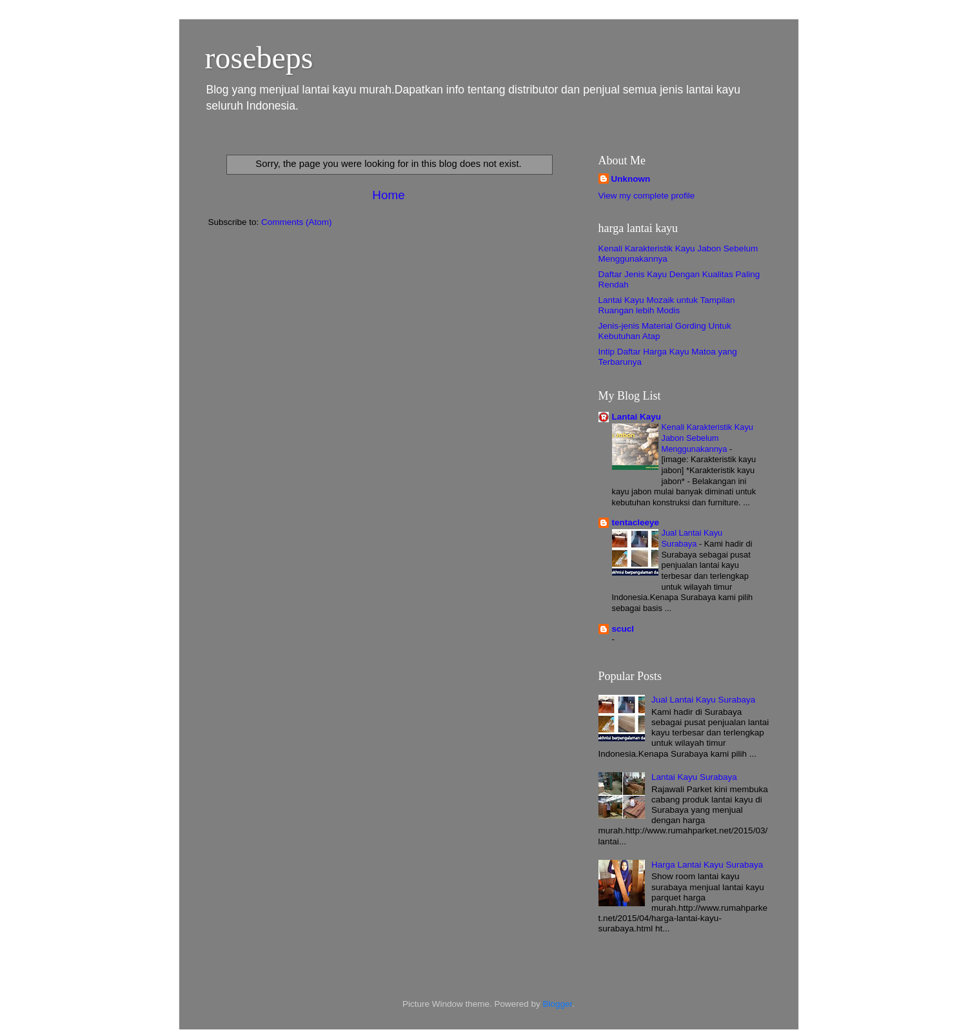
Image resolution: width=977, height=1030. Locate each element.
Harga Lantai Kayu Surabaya (707, 865)
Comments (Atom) (296, 222)
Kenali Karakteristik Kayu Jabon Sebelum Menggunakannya (707, 437)
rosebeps (259, 58)
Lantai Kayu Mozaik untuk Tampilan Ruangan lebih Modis (666, 305)
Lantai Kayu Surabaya (694, 777)
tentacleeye (636, 522)
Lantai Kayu (637, 417)
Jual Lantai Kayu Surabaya (692, 538)
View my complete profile (646, 195)
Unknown (631, 179)
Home (388, 195)
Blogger (558, 1004)
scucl (623, 629)
